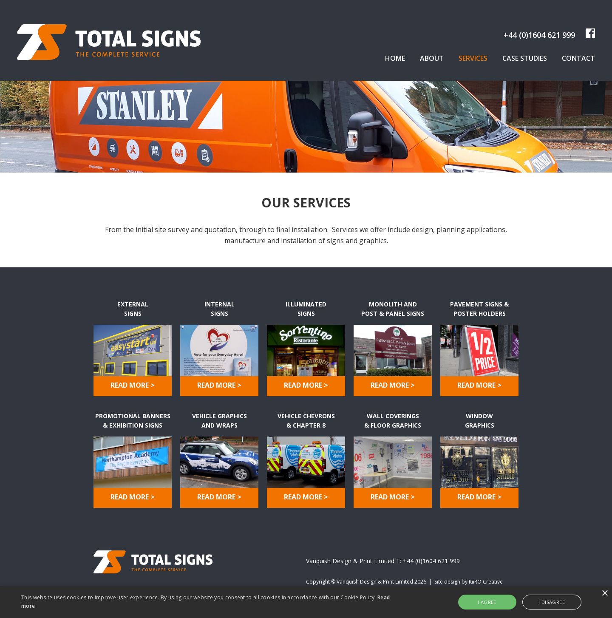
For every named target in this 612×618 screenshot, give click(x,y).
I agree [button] (487, 602)
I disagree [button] (551, 602)
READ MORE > (132, 385)
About (432, 58)
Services (473, 58)
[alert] (306, 602)
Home (395, 58)
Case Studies (524, 58)
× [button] (604, 593)
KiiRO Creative (486, 581)
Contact (578, 58)
